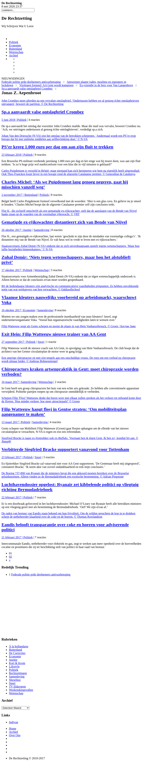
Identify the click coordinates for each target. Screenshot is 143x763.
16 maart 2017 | (11, 382)
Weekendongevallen (21, 689)
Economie (15, 45)
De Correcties (17, 653)
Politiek (13, 42)
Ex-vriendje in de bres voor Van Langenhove (106, 85)
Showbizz (15, 679)
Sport (41, 341)
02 (10, 556)
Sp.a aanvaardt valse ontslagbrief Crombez (27, 88)
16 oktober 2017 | (12, 310)
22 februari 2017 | (12, 497)
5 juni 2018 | (9, 119)
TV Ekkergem (17, 686)
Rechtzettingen (18, 673)
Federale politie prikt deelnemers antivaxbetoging (31, 81)
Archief (13, 55)
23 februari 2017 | (12, 457)
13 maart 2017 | (11, 422)
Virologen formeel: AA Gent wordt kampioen (46, 85)
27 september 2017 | (13, 341)
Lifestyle (14, 666)
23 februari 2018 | (12, 154)
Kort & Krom (17, 663)
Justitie (27, 230)
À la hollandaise (18, 646)
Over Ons (14, 735)
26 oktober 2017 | (12, 230)
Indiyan (13, 722)
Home (12, 728)
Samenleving (41, 230)
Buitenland (15, 48)
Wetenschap (16, 52)
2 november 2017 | (12, 194)
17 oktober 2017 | (12, 270)
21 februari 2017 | (12, 537)
